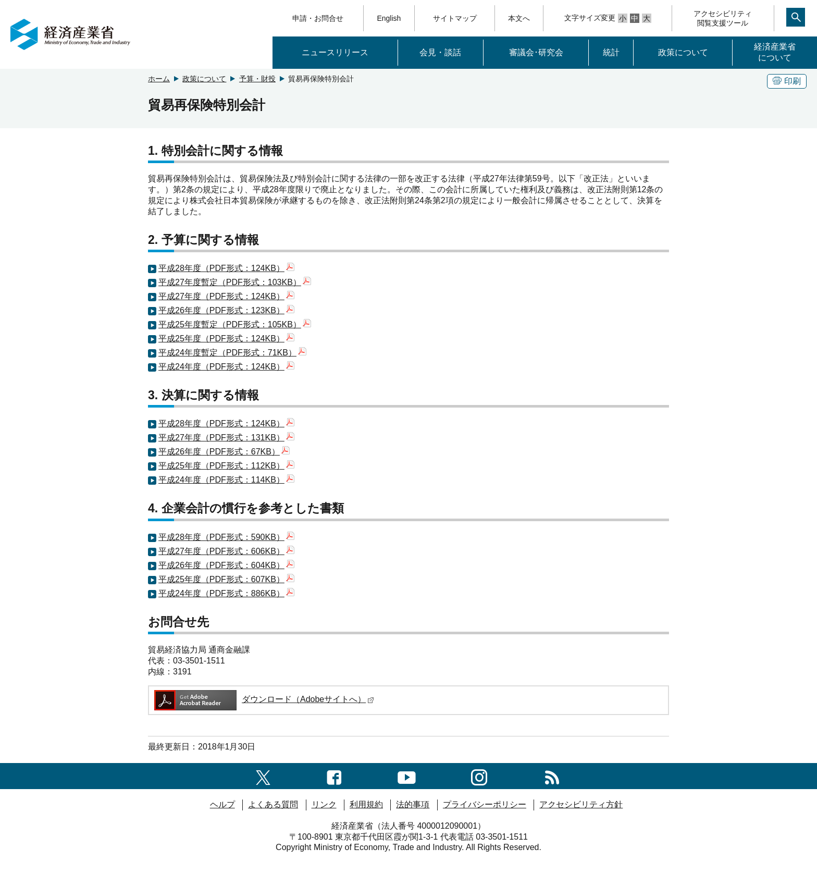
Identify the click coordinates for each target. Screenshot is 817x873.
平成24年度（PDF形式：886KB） (226, 593)
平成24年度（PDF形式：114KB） (226, 479)
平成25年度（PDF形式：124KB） (226, 338)
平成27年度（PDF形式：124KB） (226, 296)
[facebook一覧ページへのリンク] (334, 776)
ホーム (159, 79)
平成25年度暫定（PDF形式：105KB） (234, 324)
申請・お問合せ (317, 18)
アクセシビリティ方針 (581, 804)
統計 (611, 52)
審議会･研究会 (536, 52)
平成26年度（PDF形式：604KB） (226, 565)
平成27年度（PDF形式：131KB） (226, 437)
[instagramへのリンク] (479, 776)
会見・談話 (440, 52)
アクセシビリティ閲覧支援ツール (723, 18)
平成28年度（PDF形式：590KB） (226, 537)
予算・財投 (257, 79)
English (389, 18)
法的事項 (412, 804)
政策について (683, 52)
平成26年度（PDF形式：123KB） (226, 310)
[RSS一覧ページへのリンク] (552, 776)
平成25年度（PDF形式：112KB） (226, 465)
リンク (324, 804)
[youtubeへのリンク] (407, 776)
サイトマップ (455, 18)
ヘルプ (222, 804)
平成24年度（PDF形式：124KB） (226, 366)
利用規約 (366, 804)
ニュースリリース (335, 52)
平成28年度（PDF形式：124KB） (226, 268)
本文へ (519, 18)
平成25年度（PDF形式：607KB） (226, 579)
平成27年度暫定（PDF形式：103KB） (234, 282)
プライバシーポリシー (484, 804)
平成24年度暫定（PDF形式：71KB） (232, 352)
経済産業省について (775, 52)
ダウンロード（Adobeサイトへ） (263, 699)
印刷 (787, 81)
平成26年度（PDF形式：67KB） (224, 451)
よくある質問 (273, 804)
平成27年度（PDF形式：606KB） (226, 551)
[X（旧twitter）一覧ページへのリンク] (263, 776)
